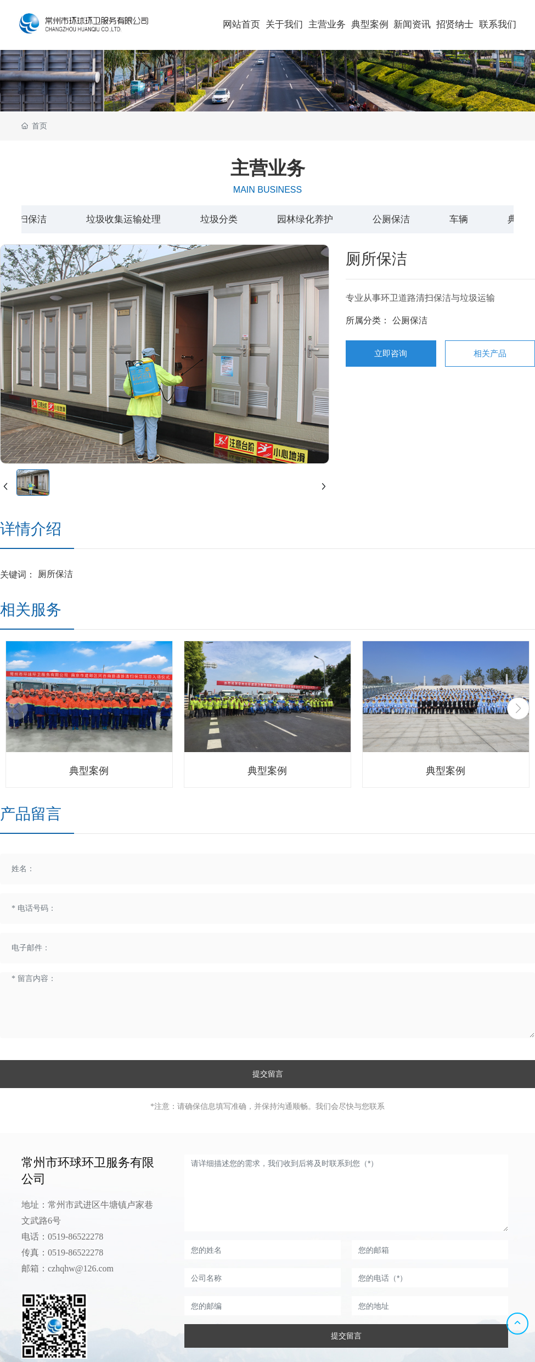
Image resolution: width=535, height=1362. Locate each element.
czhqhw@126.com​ (81, 1268)
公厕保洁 (409, 320)
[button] (518, 708)
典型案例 (89, 770)
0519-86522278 (75, 1236)
